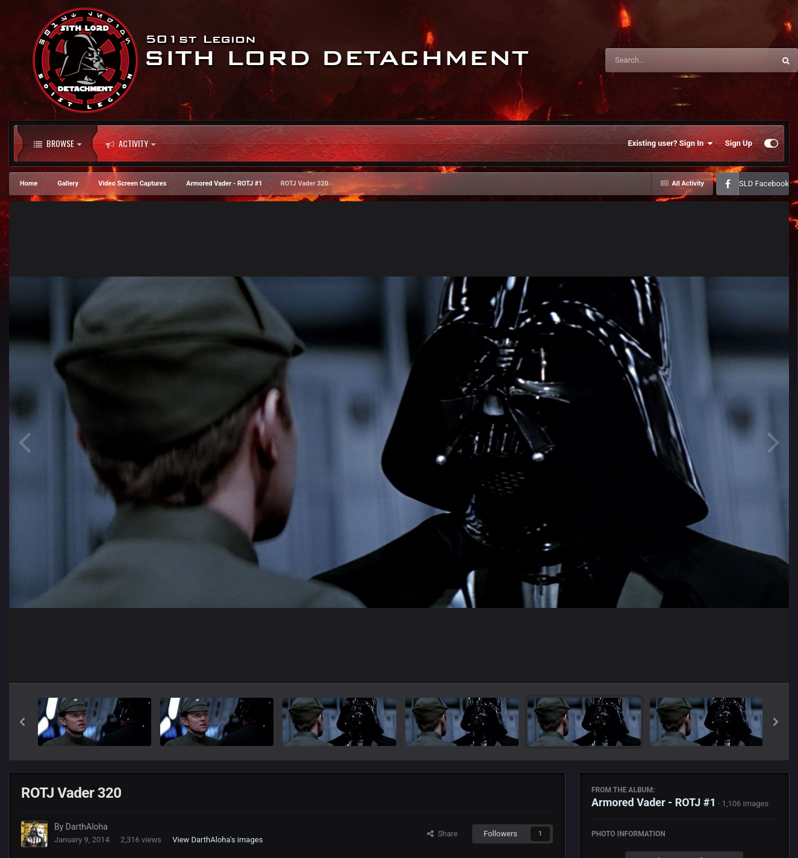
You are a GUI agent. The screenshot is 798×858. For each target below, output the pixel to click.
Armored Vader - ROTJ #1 (653, 802)
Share (442, 833)
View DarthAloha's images (217, 839)
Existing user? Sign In (670, 143)
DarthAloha (87, 826)
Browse (57, 143)
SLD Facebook (764, 183)
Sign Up (738, 143)
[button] (22, 722)
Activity (130, 143)
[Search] (659, 60)
